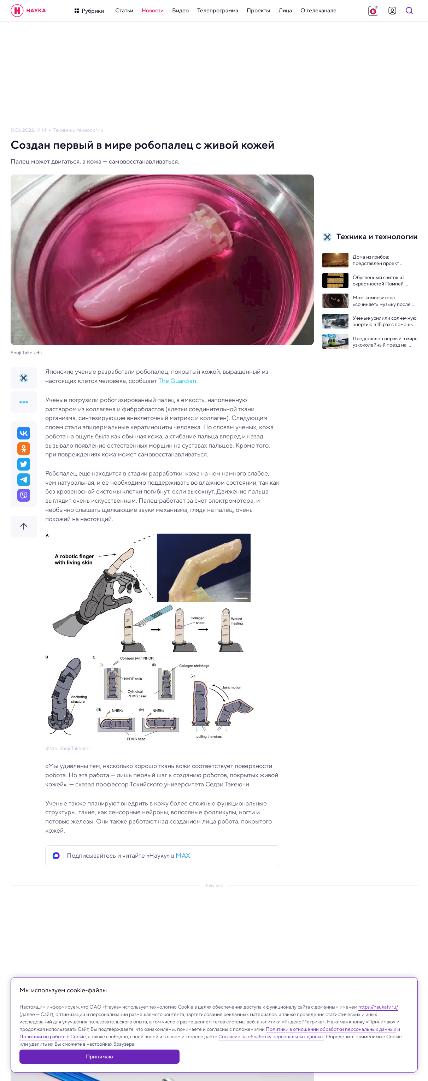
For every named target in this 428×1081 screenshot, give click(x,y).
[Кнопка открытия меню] (89, 10)
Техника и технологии (78, 130)
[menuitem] (124, 10)
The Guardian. (178, 380)
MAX (183, 855)
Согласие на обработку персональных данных (271, 1052)
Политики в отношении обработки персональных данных (331, 1044)
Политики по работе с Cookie (52, 1052)
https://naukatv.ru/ (378, 1022)
